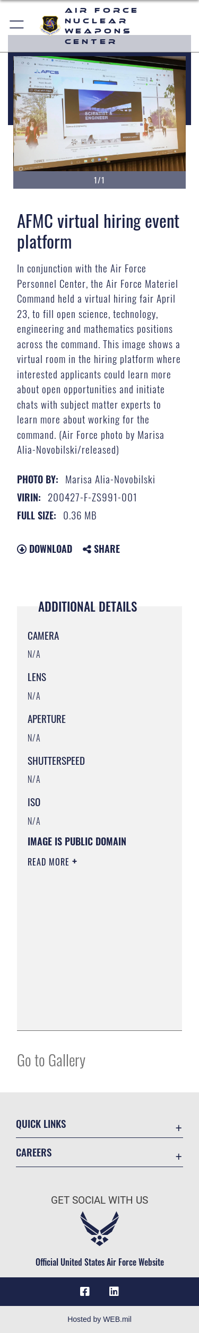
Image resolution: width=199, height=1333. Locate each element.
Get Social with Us (99, 1200)
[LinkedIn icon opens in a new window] (114, 1292)
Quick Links (41, 1123)
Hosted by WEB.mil (99, 1319)
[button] (17, 26)
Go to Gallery (51, 1059)
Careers (33, 1152)
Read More (50, 861)
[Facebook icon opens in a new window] (85, 1292)
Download (44, 548)
